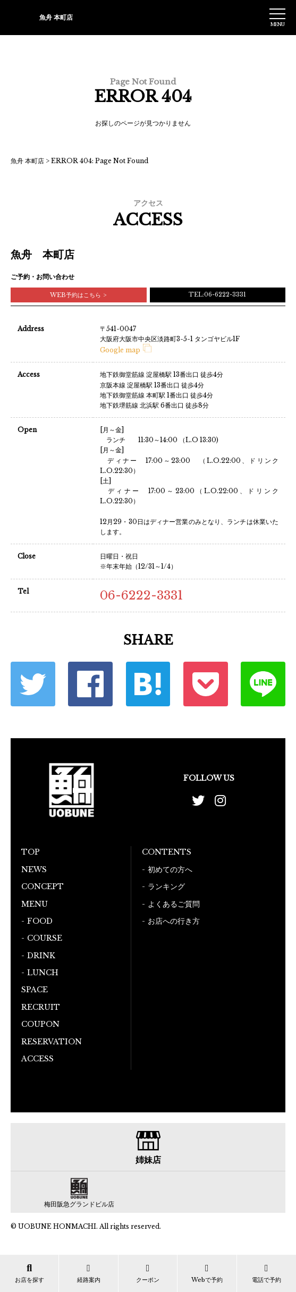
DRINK (41, 955)
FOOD (40, 921)
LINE (263, 684)
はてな (148, 684)
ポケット (205, 684)
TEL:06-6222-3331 (217, 294)
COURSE (44, 938)
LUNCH (42, 972)
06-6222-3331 (141, 595)
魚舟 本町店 (27, 161)
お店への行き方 (174, 921)
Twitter (33, 684)
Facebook (90, 684)
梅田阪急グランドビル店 (79, 1204)
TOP (30, 852)
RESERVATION (51, 1041)
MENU (34, 904)
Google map (125, 350)
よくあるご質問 (174, 904)
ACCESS (37, 1058)
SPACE (34, 989)
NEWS (34, 869)
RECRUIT (40, 1007)
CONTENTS (166, 852)
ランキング (166, 886)
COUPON (40, 1024)
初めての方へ (170, 869)
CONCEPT (42, 886)
